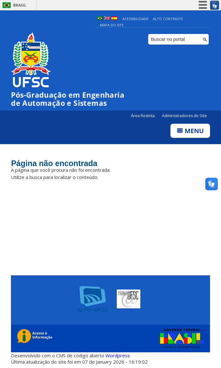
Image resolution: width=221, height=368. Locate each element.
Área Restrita (143, 115)
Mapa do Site (112, 25)
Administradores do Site (184, 115)
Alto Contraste (168, 18)
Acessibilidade (135, 18)
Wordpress (117, 355)
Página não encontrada (54, 163)
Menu (190, 131)
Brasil (19, 5)
